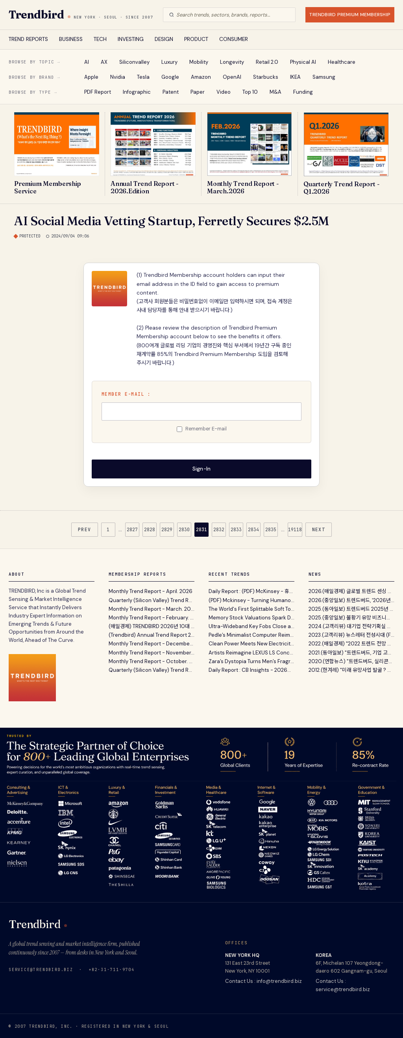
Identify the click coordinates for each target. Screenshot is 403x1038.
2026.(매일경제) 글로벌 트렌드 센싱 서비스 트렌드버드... (351, 590)
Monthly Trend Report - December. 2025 (151, 642)
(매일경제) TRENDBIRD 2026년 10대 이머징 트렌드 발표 (151, 625)
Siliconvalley (134, 62)
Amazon (201, 77)
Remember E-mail (206, 429)
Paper (197, 92)
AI (86, 62)
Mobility (198, 62)
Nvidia (117, 77)
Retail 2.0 (267, 62)
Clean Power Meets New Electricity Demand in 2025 (251, 642)
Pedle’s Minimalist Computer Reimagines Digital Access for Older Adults (251, 634)
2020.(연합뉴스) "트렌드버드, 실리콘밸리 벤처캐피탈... (351, 660)
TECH (100, 39)
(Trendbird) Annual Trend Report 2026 (151, 634)
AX (104, 62)
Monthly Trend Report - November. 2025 (151, 651)
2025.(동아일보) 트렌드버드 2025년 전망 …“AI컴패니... (351, 607)
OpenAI (232, 77)
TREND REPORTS (28, 39)
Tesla (143, 77)
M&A (275, 92)
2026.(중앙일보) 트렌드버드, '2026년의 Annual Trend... (351, 599)
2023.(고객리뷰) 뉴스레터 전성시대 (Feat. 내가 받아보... (351, 634)
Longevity (232, 62)
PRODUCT (196, 39)
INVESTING (131, 39)
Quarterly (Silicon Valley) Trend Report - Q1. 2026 (151, 599)
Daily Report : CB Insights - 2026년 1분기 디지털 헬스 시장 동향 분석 (251, 669)
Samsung (323, 77)
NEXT (318, 529)
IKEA (295, 77)
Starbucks (265, 77)
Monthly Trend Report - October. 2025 (151, 660)
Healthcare (341, 62)
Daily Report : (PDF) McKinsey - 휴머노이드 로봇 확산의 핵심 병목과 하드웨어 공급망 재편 (251, 590)
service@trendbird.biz (41, 968)
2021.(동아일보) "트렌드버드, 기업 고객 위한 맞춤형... (351, 651)
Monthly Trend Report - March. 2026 (151, 607)
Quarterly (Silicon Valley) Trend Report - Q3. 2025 (151, 669)
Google (170, 77)
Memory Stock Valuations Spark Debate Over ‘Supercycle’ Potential (251, 617)
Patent (171, 92)
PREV (84, 529)
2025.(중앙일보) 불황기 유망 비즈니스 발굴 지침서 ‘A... (351, 617)
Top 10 (250, 92)
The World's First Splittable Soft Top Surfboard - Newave (251, 607)
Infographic (137, 92)
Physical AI (303, 62)
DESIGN (164, 39)
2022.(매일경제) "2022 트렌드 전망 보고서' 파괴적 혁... (351, 642)
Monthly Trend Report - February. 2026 (151, 617)
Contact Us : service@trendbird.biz (343, 984)
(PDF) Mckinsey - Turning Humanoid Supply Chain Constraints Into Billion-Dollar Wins (251, 599)
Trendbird (36, 14)
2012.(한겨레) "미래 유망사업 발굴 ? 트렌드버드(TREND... (351, 669)
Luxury (169, 62)
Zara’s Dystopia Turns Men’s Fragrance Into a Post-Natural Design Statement (251, 660)
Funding (303, 92)
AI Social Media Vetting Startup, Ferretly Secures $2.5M (171, 220)
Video (223, 92)
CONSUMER (233, 39)
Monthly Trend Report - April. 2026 (150, 590)
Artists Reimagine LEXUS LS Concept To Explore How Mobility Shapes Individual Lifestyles (251, 651)
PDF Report (97, 92)
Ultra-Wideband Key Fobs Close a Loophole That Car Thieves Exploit (251, 625)
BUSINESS (71, 39)
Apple (91, 77)
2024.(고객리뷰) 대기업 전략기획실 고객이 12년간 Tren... (351, 625)
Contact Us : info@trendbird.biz (263, 980)
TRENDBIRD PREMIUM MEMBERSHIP (349, 14)
